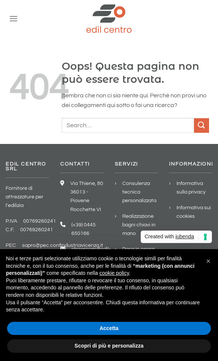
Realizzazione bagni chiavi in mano (139, 224)
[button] (208, 261)
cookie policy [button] (114, 273)
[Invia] (201, 125)
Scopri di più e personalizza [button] (108, 346)
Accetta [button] (109, 328)
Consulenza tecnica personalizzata (139, 191)
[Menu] (13, 18)
